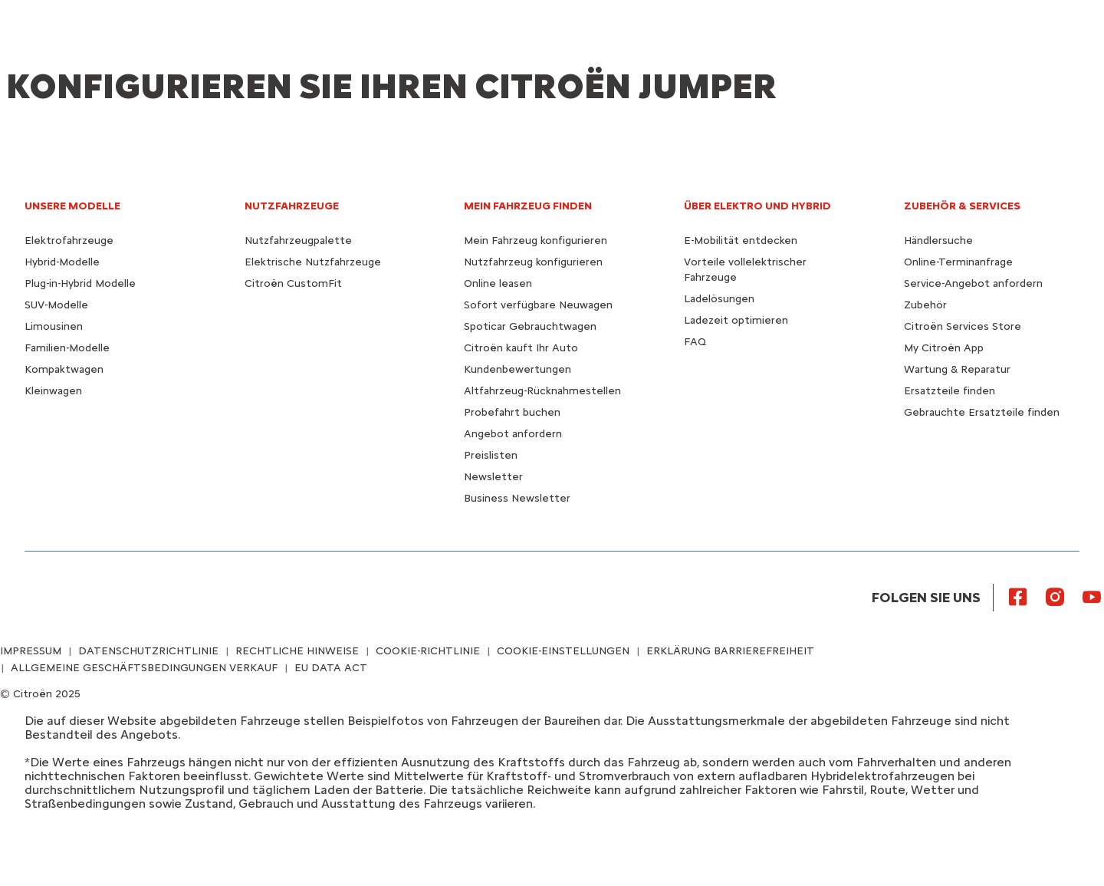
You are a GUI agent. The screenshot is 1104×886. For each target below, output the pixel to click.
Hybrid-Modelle (62, 261)
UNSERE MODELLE (72, 205)
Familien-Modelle (67, 347)
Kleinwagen (53, 390)
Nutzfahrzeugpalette (298, 240)
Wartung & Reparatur (957, 369)
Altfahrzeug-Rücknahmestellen (542, 390)
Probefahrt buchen (512, 412)
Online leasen (498, 283)
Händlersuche (938, 240)
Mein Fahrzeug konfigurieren (535, 240)
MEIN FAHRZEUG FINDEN (528, 205)
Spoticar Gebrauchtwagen (530, 326)
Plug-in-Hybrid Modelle (80, 283)
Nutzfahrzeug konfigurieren (533, 261)
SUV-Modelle (56, 304)
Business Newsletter (517, 498)
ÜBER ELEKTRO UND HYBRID (757, 205)
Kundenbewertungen (517, 369)
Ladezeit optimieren (736, 320)
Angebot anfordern (513, 433)
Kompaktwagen (64, 369)
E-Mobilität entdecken (740, 240)
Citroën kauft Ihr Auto (521, 347)
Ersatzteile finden (949, 390)
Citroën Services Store (962, 326)
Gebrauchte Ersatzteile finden (982, 412)
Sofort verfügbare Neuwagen (538, 304)
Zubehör (925, 304)
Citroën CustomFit (293, 283)
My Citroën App (944, 347)
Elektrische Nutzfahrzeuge (313, 261)
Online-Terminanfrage (958, 261)
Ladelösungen (719, 298)
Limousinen (54, 326)
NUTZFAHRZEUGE (292, 205)
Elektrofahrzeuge (69, 240)
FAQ (695, 341)
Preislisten (491, 455)
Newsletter (493, 476)
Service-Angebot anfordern (973, 283)
